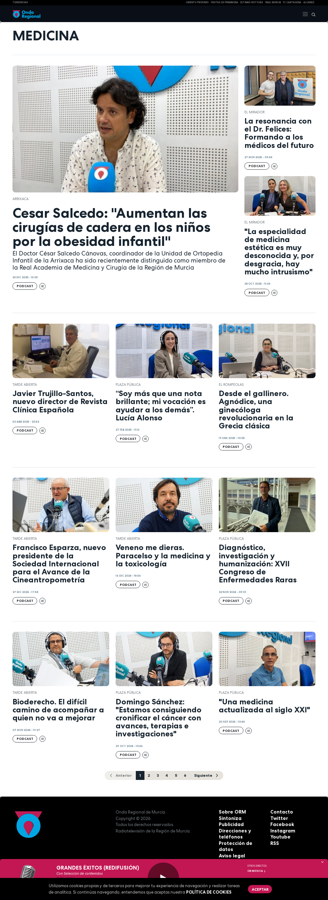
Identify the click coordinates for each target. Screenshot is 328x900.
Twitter (278, 817)
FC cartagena (292, 2)
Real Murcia (273, 2)
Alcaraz (309, 2)
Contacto (280, 811)
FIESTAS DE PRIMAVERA (224, 2)
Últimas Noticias (251, 2)
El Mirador (254, 112)
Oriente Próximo (197, 2)
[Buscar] (312, 14)
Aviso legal (230, 848)
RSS (274, 842)
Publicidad (230, 823)
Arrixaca (20, 199)
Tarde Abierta (24, 384)
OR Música (256, 870)
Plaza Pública (128, 384)
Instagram (281, 829)
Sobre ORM (231, 811)
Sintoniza (229, 817)
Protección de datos (241, 842)
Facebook (280, 823)
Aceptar (258, 888)
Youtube (279, 836)
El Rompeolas (231, 384)
